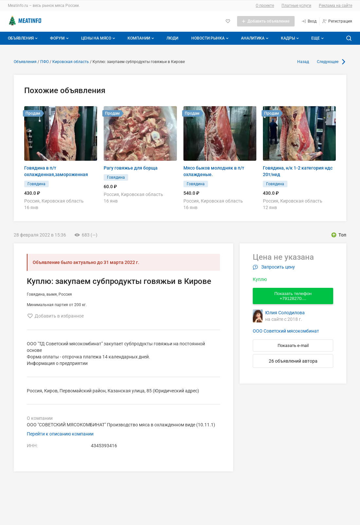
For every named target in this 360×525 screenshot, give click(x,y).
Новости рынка (210, 38)
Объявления (23, 38)
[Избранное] (228, 21)
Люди (172, 38)
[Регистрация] (337, 21)
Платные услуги (296, 5)
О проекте (265, 5)
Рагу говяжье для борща (131, 168)
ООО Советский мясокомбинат (286, 331)
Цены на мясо (98, 38)
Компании (141, 38)
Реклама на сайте (335, 5)
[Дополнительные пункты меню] (317, 38)
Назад (303, 61)
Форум (60, 38)
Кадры (290, 38)
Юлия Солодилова (285, 312)
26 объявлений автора (293, 361)
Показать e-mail (293, 345)
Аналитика (255, 38)
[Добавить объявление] (266, 21)
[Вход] (309, 21)
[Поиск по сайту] (348, 38)
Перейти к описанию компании (60, 433)
